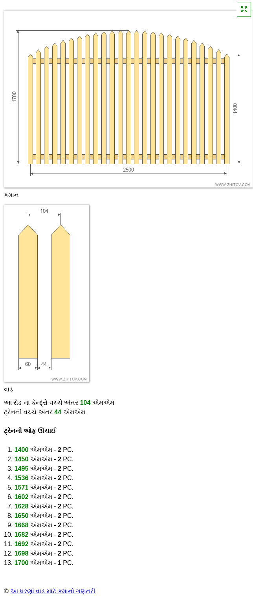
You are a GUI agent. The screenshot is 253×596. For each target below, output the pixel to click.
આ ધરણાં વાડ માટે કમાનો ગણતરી (52, 591)
